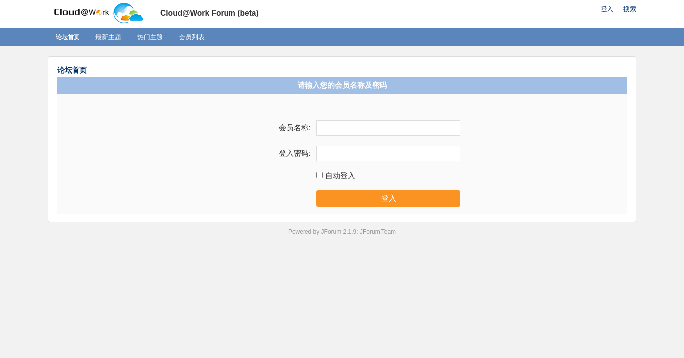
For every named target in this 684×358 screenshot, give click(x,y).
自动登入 (340, 175)
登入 (607, 9)
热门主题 (150, 37)
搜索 (629, 9)
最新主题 (108, 37)
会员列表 (192, 37)
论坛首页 (67, 37)
